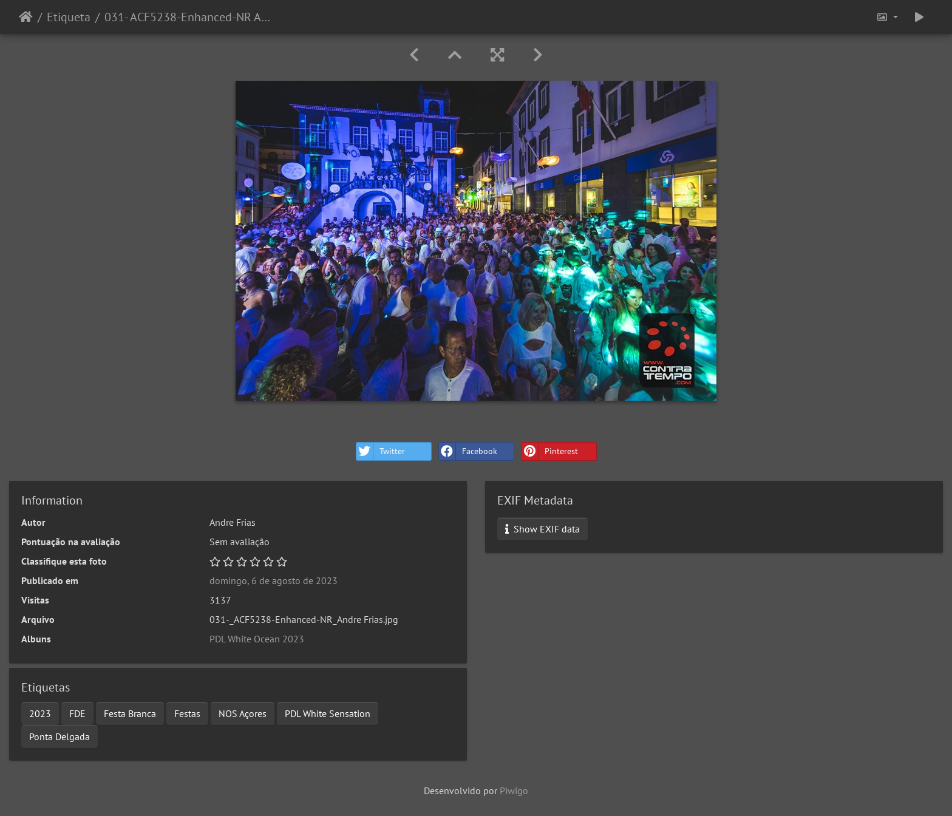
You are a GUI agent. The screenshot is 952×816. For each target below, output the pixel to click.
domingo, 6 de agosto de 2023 (273, 580)
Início (26, 17)
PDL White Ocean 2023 (256, 639)
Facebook (468, 451)
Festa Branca (130, 713)
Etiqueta (68, 17)
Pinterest (550, 451)
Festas (187, 713)
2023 (40, 713)
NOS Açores (243, 713)
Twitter (380, 451)
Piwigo (514, 790)
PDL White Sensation (327, 713)
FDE (77, 713)
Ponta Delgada (59, 736)
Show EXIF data (542, 529)
